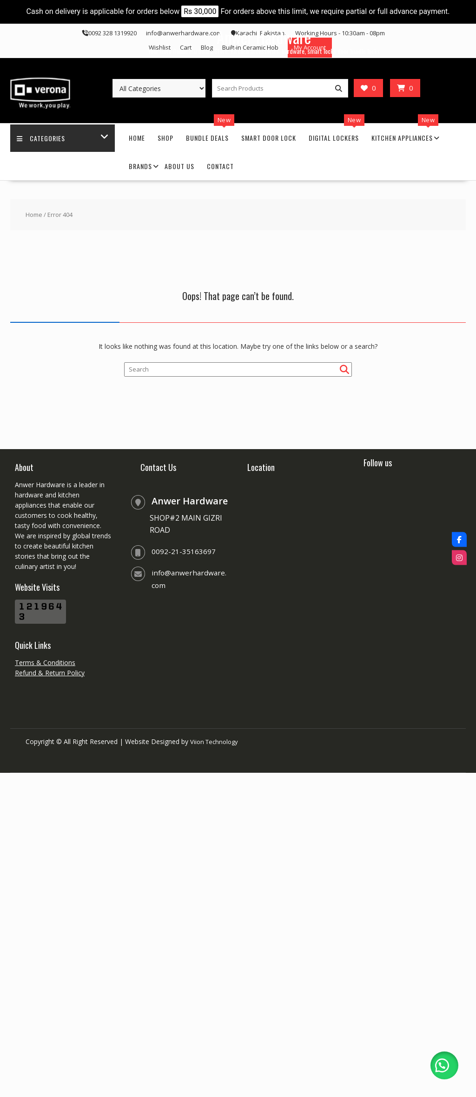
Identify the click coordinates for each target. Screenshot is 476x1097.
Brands (140, 166)
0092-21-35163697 (184, 551)
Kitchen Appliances (402, 138)
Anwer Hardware (263, 36)
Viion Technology (216, 741)
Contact (220, 166)
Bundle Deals (207, 138)
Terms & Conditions (45, 662)
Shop (165, 138)
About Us (179, 166)
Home (137, 138)
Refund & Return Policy (50, 672)
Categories (41, 138)
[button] (443, 1064)
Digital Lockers (334, 138)
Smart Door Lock (268, 138)
